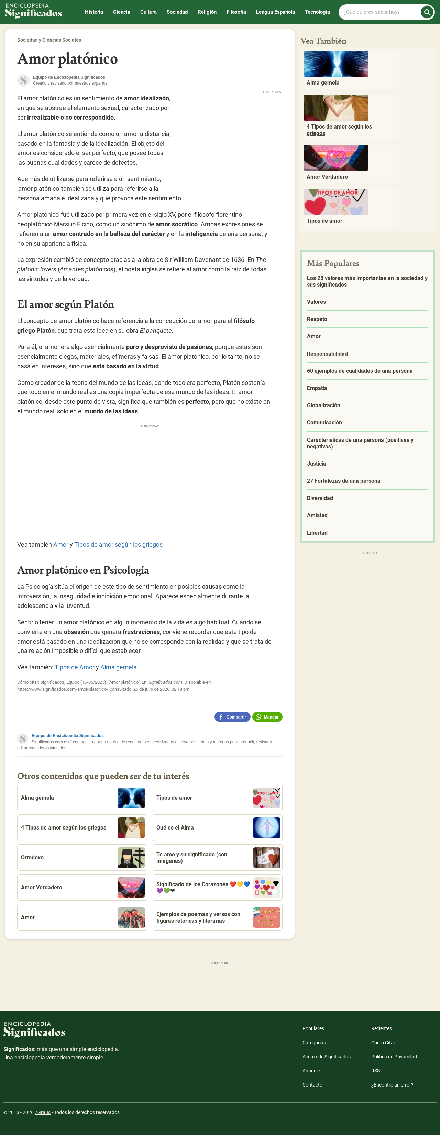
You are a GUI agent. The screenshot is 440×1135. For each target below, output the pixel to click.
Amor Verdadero (83, 887)
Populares (313, 1028)
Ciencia (121, 12)
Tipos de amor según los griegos (118, 544)
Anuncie (311, 1070)
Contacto (312, 1085)
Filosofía (236, 12)
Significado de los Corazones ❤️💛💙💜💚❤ (218, 887)
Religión (207, 12)
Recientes (381, 1028)
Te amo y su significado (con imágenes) (218, 857)
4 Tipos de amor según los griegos (83, 827)
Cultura (148, 12)
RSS (375, 1070)
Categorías (314, 1042)
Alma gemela (118, 667)
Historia (94, 12)
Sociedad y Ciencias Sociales (49, 40)
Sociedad (177, 12)
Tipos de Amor (75, 667)
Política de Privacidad (394, 1056)
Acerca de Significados (326, 1056)
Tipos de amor (218, 798)
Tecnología (317, 12)
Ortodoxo (83, 857)
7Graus (43, 1112)
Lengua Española (275, 12)
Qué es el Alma (218, 827)
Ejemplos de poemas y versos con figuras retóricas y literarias (218, 917)
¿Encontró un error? (392, 1085)
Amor (60, 544)
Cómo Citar (383, 1042)
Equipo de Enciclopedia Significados (68, 735)
